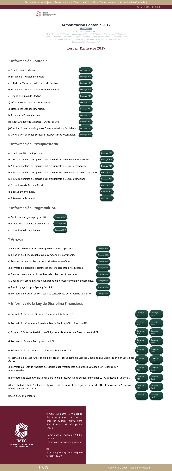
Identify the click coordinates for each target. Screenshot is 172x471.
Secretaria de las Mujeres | (39, 2)
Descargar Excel (154, 323)
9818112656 (54, 456)
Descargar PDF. (85, 70)
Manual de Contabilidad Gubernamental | (96, 2)
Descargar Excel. (154, 314)
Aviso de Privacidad (139, 467)
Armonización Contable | (133, 2)
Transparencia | (63, 2)
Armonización (86, 29)
